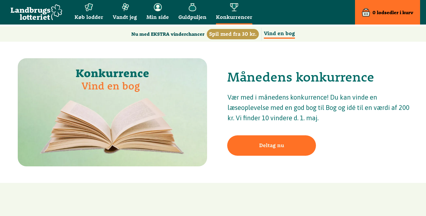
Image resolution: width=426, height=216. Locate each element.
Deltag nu (271, 145)
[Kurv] (387, 13)
